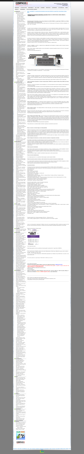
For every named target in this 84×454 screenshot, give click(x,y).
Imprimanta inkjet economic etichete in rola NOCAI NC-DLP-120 (20, 70)
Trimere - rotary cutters (20, 289)
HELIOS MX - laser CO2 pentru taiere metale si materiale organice (20, 221)
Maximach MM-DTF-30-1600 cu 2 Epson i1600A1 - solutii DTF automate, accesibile (21, 240)
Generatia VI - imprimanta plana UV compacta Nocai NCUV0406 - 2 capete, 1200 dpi (21, 159)
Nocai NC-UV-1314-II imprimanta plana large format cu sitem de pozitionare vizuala (21, 143)
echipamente (54, 7)
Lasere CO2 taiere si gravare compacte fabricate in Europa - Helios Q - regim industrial (20, 218)
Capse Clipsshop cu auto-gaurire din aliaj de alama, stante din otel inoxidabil (21, 413)
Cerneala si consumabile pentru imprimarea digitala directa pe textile (20, 404)
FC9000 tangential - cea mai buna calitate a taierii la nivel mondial (21, 85)
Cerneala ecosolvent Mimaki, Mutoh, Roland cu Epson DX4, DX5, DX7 (20, 395)
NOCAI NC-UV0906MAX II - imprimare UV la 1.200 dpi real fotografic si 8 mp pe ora (20, 154)
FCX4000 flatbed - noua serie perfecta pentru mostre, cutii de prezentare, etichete (21, 105)
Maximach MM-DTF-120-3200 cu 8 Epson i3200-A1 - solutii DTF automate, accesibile (21, 250)
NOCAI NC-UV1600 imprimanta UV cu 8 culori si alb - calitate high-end (21, 15)
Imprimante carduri (18, 78)
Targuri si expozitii (19, 427)
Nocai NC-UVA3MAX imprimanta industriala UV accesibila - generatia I (21, 171)
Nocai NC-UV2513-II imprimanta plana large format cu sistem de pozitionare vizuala (20, 146)
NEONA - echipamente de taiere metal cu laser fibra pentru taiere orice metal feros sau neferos (20, 208)
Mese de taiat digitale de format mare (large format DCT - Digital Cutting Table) (20, 136)
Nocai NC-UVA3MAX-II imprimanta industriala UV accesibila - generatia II (20, 157)
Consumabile (22, 9)
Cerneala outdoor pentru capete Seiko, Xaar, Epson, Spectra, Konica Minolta (20, 398)
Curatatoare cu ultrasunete (20, 340)
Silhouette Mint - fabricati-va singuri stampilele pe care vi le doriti (21, 123)
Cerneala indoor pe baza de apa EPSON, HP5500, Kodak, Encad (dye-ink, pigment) (20, 401)
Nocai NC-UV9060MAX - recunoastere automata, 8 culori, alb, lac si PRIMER (20, 151)
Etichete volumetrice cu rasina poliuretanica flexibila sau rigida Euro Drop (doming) (20, 338)
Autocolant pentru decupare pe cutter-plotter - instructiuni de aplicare (20, 392)
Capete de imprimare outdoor (20, 418)
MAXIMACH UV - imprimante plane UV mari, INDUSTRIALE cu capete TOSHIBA (21, 199)
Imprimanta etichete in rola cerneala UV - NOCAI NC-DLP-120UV (20, 73)
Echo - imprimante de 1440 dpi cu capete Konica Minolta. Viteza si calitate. (21, 56)
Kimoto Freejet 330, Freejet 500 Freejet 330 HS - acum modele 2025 (20, 202)
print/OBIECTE (30, 7)
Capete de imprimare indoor (20, 419)
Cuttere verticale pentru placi (21, 292)
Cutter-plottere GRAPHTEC (20, 83)
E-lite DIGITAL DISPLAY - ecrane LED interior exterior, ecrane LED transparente (21, 364)
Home (28, 11)
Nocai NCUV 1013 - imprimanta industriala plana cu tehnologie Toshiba (20, 168)
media (66, 7)
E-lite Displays (61, 7)
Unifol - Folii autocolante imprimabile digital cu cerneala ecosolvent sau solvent (20, 382)
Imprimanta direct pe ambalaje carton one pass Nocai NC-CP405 (21, 61)
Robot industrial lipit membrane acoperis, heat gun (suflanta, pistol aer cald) (21, 282)
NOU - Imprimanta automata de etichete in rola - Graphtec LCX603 (20, 76)
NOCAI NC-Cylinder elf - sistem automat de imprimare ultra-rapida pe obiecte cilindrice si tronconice (21, 189)
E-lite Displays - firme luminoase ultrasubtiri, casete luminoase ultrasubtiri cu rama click (20, 373)
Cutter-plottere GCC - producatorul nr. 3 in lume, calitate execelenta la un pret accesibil (21, 138)
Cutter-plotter (24, 7)
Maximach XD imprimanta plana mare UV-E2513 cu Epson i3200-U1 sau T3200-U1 (21, 183)
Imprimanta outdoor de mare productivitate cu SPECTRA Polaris (21, 42)
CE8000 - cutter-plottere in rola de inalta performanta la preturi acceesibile (21, 88)
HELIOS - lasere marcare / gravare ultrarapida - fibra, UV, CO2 (20, 215)
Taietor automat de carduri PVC (20, 354)
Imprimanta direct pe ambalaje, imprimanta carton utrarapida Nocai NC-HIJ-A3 (20, 64)
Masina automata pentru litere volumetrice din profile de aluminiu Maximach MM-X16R (21, 274)
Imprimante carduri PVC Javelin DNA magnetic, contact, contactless (20, 80)
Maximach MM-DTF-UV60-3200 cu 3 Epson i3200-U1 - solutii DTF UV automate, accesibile (21, 192)
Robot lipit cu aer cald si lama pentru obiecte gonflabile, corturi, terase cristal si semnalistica (21, 277)
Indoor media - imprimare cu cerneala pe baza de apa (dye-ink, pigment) (21, 388)
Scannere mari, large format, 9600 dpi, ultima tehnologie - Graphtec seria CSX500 (21, 230)
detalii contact (65, 5)
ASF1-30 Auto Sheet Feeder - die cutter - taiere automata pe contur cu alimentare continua (21, 94)
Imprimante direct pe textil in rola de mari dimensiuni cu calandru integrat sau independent (20, 261)
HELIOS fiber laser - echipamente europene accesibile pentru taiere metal (21, 206)
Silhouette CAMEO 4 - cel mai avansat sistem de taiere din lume (21, 117)
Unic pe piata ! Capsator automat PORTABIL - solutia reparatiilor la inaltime (21, 330)
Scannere (42, 7)
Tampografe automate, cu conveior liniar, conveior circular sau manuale (20, 294)
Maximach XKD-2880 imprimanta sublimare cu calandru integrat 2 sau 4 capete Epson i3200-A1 (21, 266)
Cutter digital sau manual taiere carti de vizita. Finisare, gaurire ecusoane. (20, 356)
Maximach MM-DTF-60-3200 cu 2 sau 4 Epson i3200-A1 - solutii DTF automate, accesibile (21, 247)
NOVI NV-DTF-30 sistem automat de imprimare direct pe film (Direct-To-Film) (21, 253)
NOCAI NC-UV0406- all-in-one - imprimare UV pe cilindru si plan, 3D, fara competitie (20, 173)
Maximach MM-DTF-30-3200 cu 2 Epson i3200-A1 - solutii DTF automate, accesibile (21, 245)
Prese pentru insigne (19, 341)
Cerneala (17, 9)
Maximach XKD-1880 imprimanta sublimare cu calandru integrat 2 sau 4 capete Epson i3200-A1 (21, 263)
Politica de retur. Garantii (32, 9)
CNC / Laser (37, 7)
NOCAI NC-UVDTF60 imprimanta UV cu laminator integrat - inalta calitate (21, 180)
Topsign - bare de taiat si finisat (20, 310)
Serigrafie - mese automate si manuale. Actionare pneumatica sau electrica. (20, 297)
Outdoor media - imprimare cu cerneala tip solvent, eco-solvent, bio (21, 385)
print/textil (48, 7)
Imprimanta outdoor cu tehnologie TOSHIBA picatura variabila (21, 39)
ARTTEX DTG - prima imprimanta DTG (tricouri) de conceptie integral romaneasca (21, 258)
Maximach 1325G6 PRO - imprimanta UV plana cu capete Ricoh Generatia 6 (20, 162)
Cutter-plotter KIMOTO (19, 140)
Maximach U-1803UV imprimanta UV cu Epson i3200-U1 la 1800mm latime (21, 18)
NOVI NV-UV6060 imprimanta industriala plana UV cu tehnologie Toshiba (21, 165)
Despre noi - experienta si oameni (21, 426)
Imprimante (17, 7)
